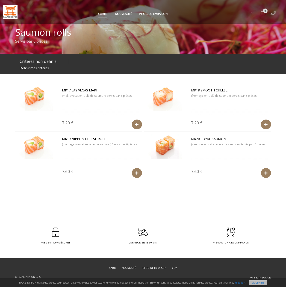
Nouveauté (123, 14)
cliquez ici (240, 282)
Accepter (258, 282)
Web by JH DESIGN (260, 277)
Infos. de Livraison (153, 14)
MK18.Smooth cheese (209, 90)
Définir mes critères (34, 68)
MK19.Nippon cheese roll (84, 139)
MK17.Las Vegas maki (79, 90)
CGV (174, 267)
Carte (102, 14)
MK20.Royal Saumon (208, 139)
